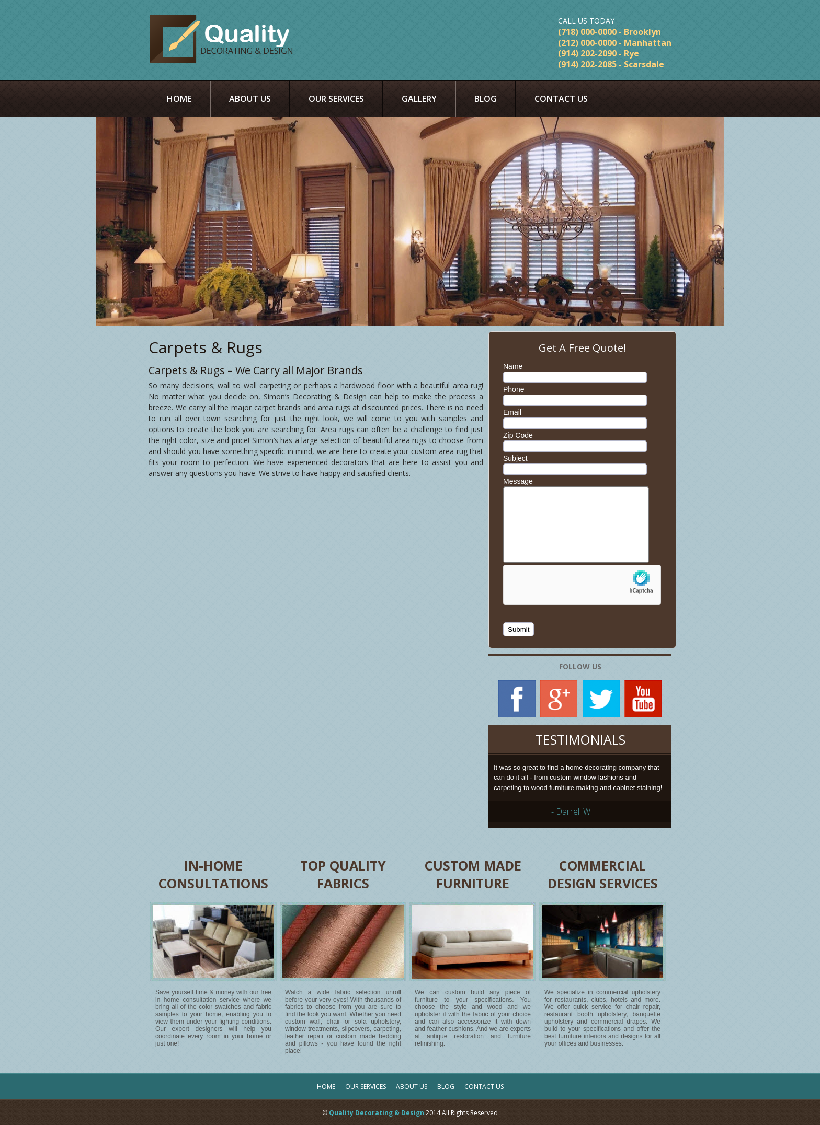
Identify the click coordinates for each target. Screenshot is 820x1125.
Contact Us (561, 99)
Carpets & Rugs (206, 347)
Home (179, 99)
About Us (250, 99)
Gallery (419, 99)
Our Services (336, 99)
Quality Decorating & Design (376, 1112)
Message (518, 481)
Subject (515, 458)
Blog (485, 99)
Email (512, 412)
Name (512, 366)
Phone (513, 389)
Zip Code (518, 435)
